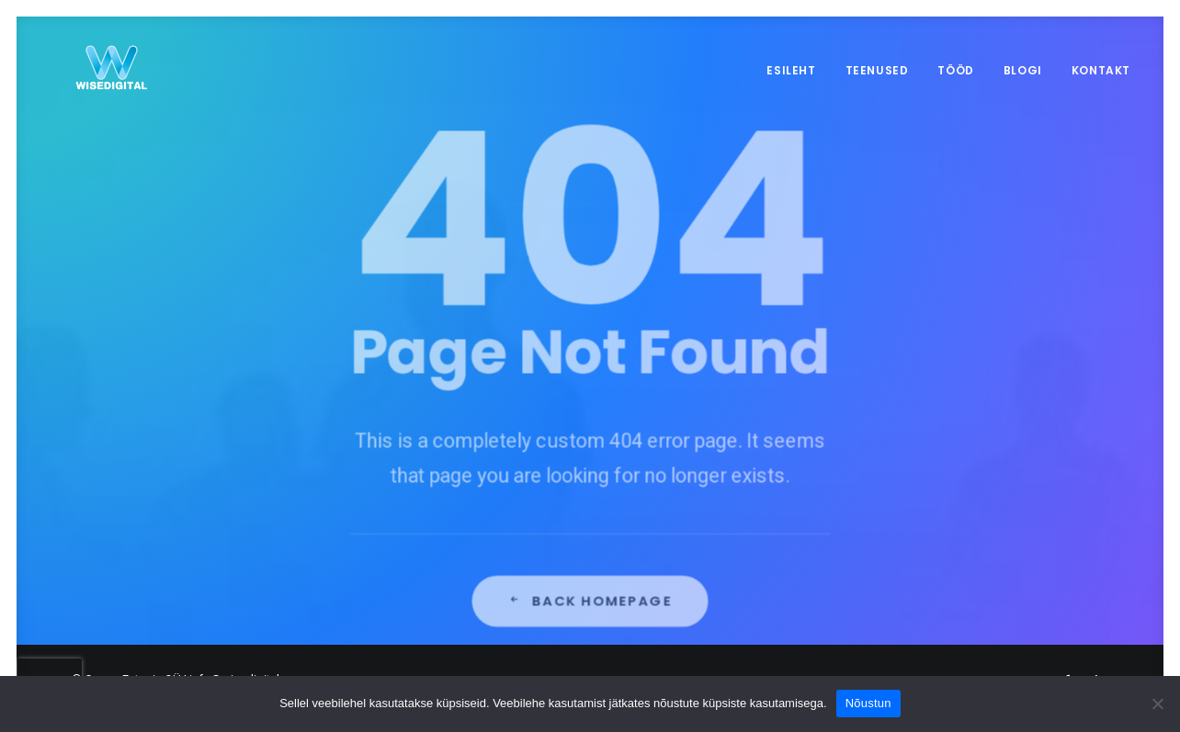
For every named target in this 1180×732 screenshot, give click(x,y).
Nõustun (868, 703)
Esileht (790, 70)
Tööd (955, 70)
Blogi (1023, 70)
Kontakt (1101, 70)
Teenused (877, 70)
